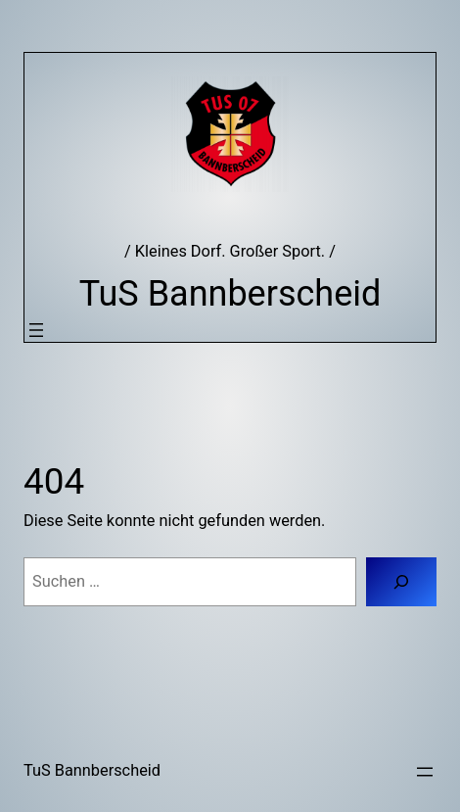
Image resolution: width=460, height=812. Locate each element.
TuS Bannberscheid (230, 293)
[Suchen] (401, 581)
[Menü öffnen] (36, 330)
